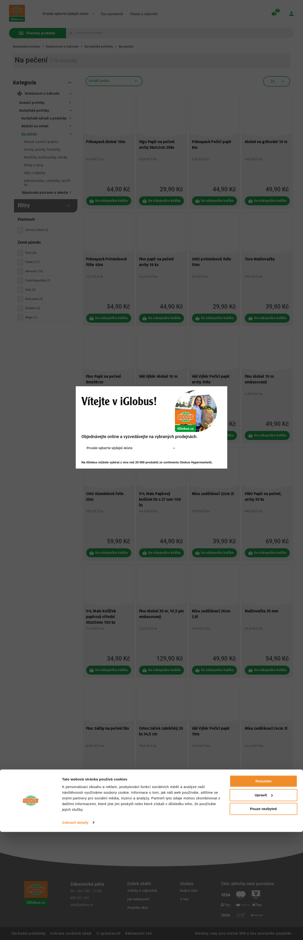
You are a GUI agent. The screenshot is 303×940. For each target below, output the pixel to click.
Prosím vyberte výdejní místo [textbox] (110, 448)
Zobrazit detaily (75, 931)
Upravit (264, 903)
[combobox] (112, 448)
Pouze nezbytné (263, 917)
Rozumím (263, 889)
